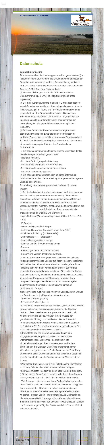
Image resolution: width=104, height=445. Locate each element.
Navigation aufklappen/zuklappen (52, 4)
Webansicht (82, 440)
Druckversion (24, 437)
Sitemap (37, 437)
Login (85, 437)
